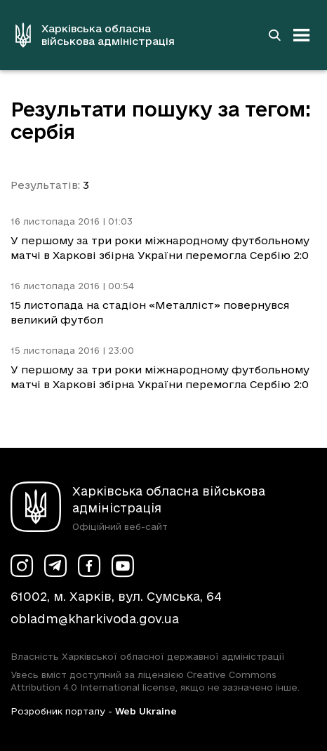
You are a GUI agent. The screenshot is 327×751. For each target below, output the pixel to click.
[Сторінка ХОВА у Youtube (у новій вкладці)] (123, 565)
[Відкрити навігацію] (301, 35)
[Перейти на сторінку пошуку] (274, 35)
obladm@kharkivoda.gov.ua (95, 618)
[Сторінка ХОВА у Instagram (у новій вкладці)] (22, 565)
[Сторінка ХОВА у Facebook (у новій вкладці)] (89, 565)
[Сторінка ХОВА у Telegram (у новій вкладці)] (55, 565)
